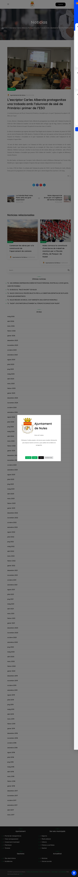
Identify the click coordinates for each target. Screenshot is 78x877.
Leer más (28, 457)
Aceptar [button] (35, 457)
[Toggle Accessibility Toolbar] (74, 873)
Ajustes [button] (41, 457)
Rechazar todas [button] (48, 457)
